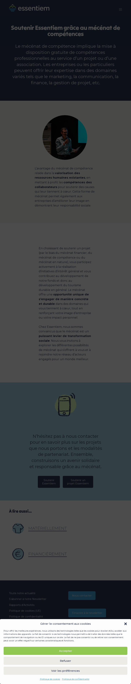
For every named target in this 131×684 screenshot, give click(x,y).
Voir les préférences (65, 670)
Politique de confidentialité (75, 679)
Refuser (65, 660)
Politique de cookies (50, 679)
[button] (125, 624)
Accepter (65, 651)
